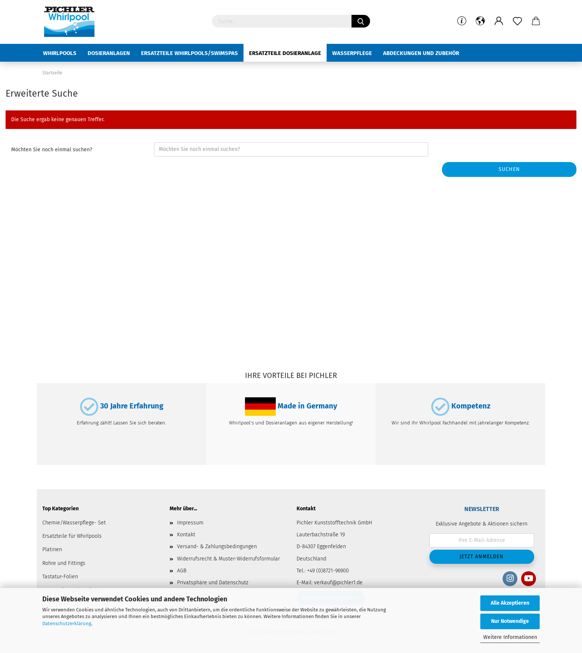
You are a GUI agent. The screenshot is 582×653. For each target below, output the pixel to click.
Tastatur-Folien (60, 576)
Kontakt (186, 534)
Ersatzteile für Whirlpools (72, 536)
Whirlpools (59, 53)
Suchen (509, 169)
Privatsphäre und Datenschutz (212, 582)
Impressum (190, 523)
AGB (181, 571)
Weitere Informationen (510, 637)
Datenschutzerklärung (66, 623)
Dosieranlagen (109, 53)
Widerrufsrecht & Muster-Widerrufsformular (228, 559)
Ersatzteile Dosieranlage (285, 53)
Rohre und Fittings (63, 563)
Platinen (52, 549)
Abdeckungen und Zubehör (421, 53)
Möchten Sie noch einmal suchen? (51, 149)
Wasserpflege (352, 53)
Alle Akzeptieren (510, 603)
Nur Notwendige (510, 621)
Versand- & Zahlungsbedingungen (217, 546)
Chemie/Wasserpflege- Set (74, 523)
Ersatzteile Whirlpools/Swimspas (189, 53)
